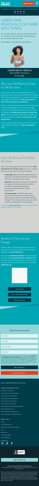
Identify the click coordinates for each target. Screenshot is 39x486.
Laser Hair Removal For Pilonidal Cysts (9, 411)
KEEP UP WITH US (19, 460)
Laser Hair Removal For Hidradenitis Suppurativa (12, 406)
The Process (19, 289)
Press (2, 429)
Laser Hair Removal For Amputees (8, 396)
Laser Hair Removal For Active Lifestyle (9, 393)
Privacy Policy (33, 355)
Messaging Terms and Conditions (11, 357)
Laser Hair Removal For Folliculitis (8, 403)
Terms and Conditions (6, 435)
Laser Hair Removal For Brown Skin (9, 401)
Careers (3, 422)
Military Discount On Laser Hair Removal (10, 427)
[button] (36, 3)
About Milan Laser (19, 300)
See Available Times (19, 373)
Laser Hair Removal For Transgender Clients (11, 414)
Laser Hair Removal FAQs (19, 294)
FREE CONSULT (28, 3)
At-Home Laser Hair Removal (7, 390)
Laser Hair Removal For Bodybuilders (9, 398)
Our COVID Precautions (6, 424)
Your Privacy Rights (5, 437)
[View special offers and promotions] (19, 11)
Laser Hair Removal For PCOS (7, 409)
